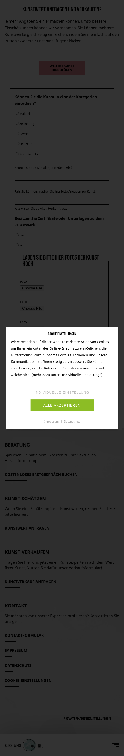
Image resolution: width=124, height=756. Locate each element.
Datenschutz (72, 421)
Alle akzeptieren (62, 405)
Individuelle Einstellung (62, 392)
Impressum (51, 421)
